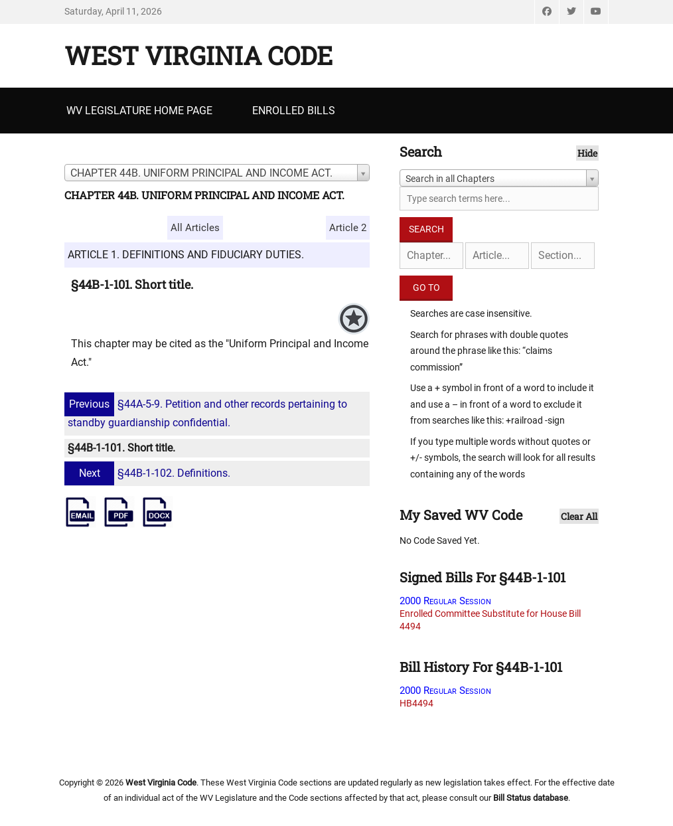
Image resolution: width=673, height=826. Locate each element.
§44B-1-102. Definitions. (149, 473)
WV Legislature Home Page (139, 110)
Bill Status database (530, 798)
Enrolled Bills (293, 110)
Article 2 (347, 228)
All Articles (195, 228)
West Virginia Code (198, 55)
